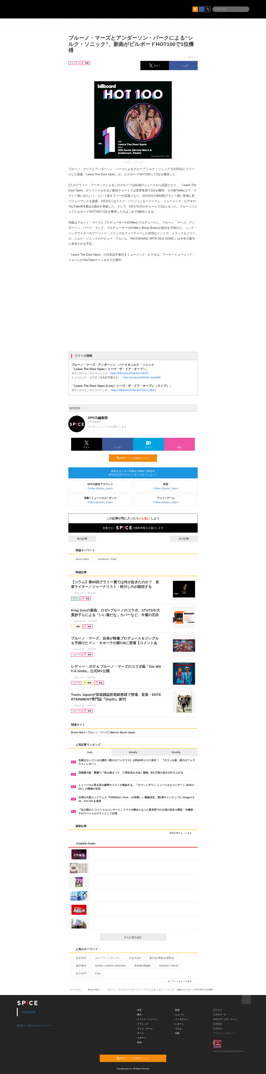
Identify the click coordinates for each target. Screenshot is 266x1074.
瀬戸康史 (79, 965)
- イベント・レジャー (146, 1019)
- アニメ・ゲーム (144, 1028)
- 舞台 (139, 1014)
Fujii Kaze (133, 957)
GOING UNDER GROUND (109, 965)
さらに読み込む (143, 937)
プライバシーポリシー (224, 1033)
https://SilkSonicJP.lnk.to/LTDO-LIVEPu (133, 390)
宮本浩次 (79, 957)
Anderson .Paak (105, 559)
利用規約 (217, 1028)
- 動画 (177, 1010)
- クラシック (142, 1024)
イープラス (75, 989)
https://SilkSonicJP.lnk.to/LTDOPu (129, 373)
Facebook (28, 1012)
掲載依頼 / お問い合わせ (225, 1019)
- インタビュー (181, 1019)
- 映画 (139, 1042)
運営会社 (217, 1010)
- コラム (178, 1028)
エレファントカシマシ (106, 957)
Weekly (133, 752)
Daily (90, 752)
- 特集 (177, 1033)
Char (96, 973)
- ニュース (179, 1014)
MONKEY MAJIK (167, 965)
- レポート (179, 1024)
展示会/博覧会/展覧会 (160, 957)
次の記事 (187, 538)
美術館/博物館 (141, 965)
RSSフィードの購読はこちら (135, 457)
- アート (140, 1033)
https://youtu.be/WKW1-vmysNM (141, 377)
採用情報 (217, 1024)
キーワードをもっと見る (181, 981)
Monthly (176, 752)
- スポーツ (141, 1038)
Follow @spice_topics (100, 488)
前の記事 (78, 538)
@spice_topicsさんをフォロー (34, 1025)
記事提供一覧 (219, 1014)
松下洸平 (79, 973)
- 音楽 (139, 1010)
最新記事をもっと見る (182, 833)
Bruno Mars (81, 559)
